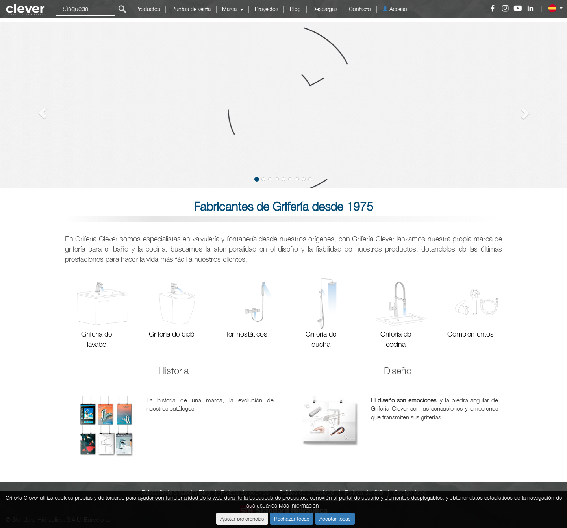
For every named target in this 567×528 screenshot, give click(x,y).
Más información (299, 505)
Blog (295, 9)
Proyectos (266, 9)
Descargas (324, 9)
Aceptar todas (334, 518)
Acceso (394, 9)
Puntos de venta (191, 9)
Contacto (360, 9)
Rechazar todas (291, 518)
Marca (232, 9)
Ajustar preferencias (242, 518)
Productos (147, 9)
